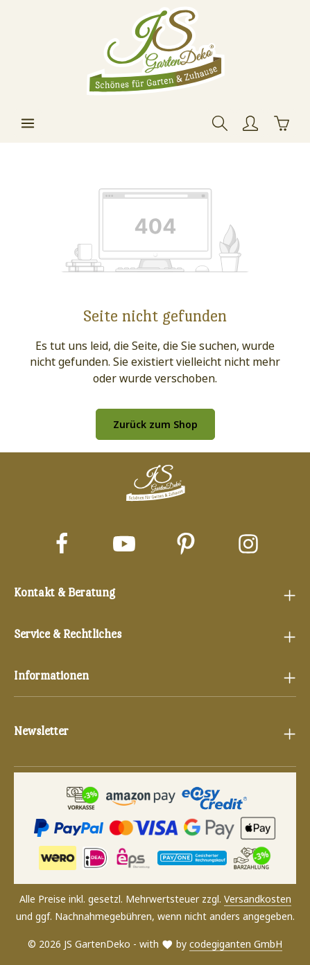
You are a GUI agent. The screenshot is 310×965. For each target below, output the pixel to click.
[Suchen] (220, 123)
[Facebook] (62, 545)
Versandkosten (257, 898)
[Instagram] (248, 545)
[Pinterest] (186, 545)
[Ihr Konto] (250, 123)
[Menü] (28, 123)
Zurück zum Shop (155, 424)
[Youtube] (124, 545)
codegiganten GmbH (235, 943)
